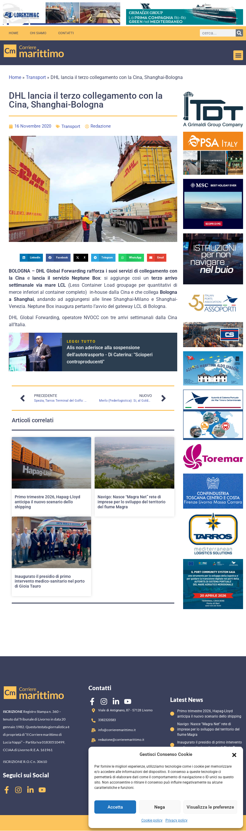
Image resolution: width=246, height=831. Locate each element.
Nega (159, 807)
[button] (234, 754)
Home (13, 33)
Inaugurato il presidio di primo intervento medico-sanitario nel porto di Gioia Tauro (50, 581)
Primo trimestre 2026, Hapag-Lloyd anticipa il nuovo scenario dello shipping (47, 501)
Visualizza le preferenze (210, 807)
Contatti (66, 33)
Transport (36, 77)
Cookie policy (152, 820)
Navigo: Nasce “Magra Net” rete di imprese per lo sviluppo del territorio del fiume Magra (131, 501)
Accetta (115, 807)
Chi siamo (38, 33)
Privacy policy (176, 820)
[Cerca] (239, 33)
